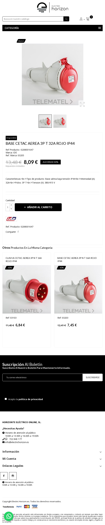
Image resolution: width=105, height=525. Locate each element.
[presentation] (28, 390)
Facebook (4, 476)
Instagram (13, 476)
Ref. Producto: (13, 226)
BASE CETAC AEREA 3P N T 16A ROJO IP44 (77, 259)
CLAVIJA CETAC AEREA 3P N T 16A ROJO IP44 (24, 259)
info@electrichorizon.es (17, 442)
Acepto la (25, 399)
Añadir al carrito (39, 207)
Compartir (18, 232)
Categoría (12, 28)
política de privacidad (31, 399)
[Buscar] (35, 18)
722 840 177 (15, 439)
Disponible (11, 138)
